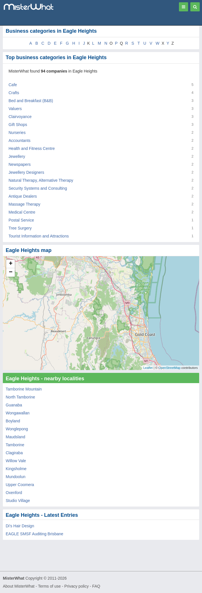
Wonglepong (17, 429)
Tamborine (15, 445)
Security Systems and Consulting (38, 188)
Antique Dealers (23, 196)
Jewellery (17, 156)
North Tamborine (20, 397)
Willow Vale (16, 460)
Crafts (14, 92)
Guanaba (14, 405)
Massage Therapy (24, 204)
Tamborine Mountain (24, 389)
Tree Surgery (20, 228)
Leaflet (148, 367)
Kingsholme (16, 468)
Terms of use (49, 586)
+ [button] (11, 264)
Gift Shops (18, 124)
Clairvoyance (20, 116)
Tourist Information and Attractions (39, 236)
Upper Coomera (20, 484)
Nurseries (17, 132)
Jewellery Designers (26, 172)
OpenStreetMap (169, 367)
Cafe (13, 84)
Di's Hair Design (20, 526)
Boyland (13, 421)
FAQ (96, 586)
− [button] (11, 272)
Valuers (15, 108)
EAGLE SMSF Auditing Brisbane (34, 534)
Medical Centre (22, 212)
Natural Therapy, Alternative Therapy (41, 180)
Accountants (19, 140)
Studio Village (18, 500)
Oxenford (14, 492)
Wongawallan (18, 413)
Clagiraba (14, 453)
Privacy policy (76, 586)
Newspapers (20, 164)
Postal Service (21, 220)
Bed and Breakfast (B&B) (31, 100)
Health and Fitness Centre (32, 148)
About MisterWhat (18, 586)
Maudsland (15, 437)
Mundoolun (15, 476)
